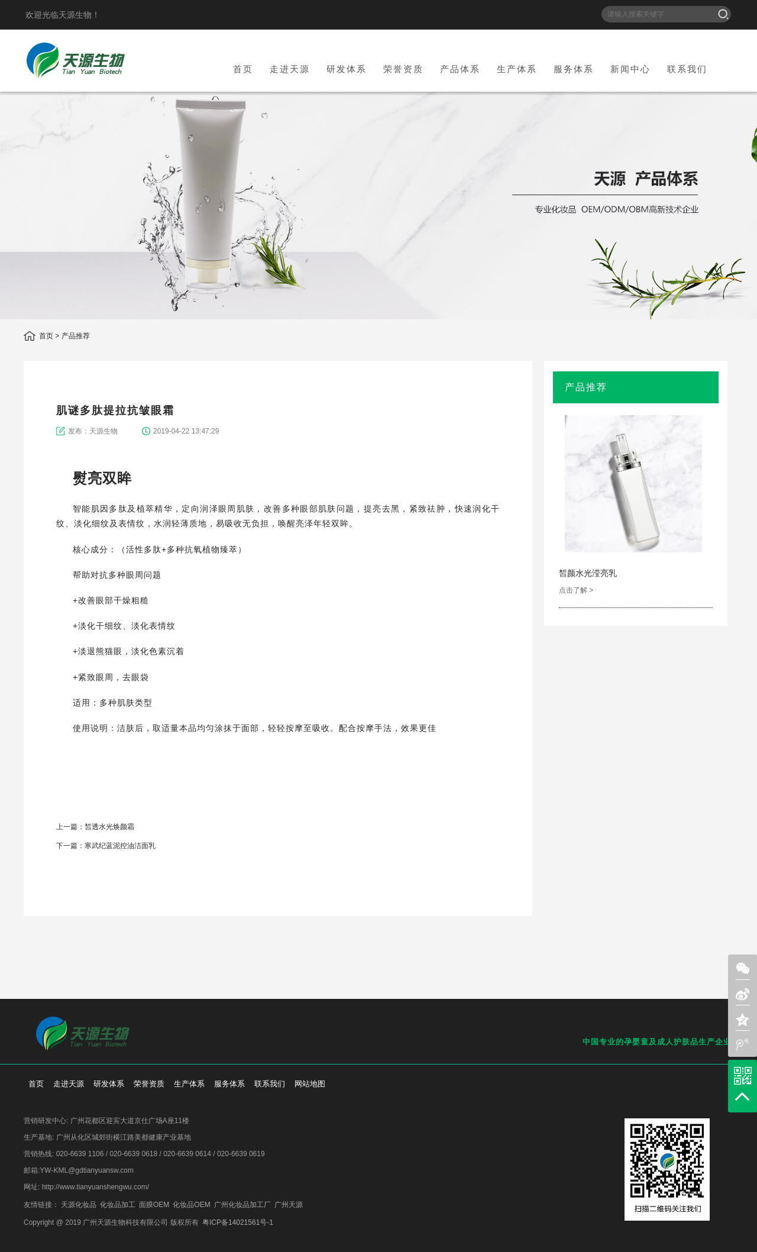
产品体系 (460, 69)
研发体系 (346, 69)
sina (442, 896)
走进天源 (290, 69)
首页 (243, 69)
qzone (462, 896)
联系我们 (687, 69)
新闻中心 (630, 69)
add (501, 896)
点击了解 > (576, 590)
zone (743, 1019)
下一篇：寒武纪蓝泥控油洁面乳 (106, 846)
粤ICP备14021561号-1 (237, 1222)
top (742, 1096)
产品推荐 (76, 336)
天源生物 (75, 60)
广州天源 (288, 1205)
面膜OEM (154, 1205)
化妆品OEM (191, 1205)
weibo (481, 896)
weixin (423, 896)
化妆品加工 (117, 1205)
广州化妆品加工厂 (242, 1205)
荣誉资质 (403, 69)
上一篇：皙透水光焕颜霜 (95, 827)
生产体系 (517, 69)
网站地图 (310, 1083)
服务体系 (574, 69)
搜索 (723, 14)
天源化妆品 (78, 1205)
